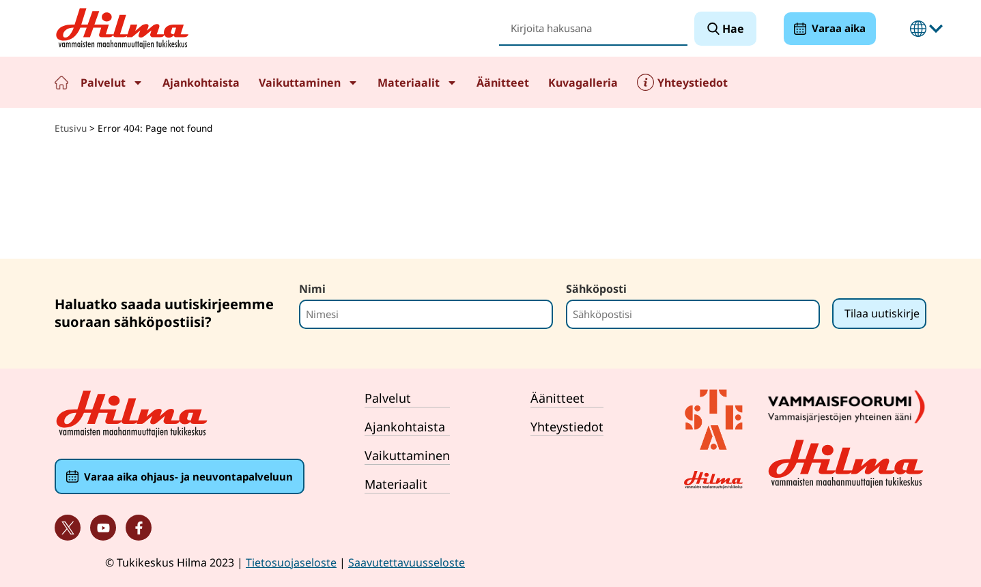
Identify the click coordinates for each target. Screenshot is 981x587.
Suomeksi (918, 28)
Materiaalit (417, 82)
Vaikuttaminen (308, 82)
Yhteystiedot (692, 82)
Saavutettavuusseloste (406, 562)
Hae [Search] (732, 28)
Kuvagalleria (583, 82)
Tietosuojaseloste (291, 562)
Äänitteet (503, 82)
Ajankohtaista (201, 82)
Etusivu (61, 82)
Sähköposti (596, 288)
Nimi (312, 288)
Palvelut (112, 82)
